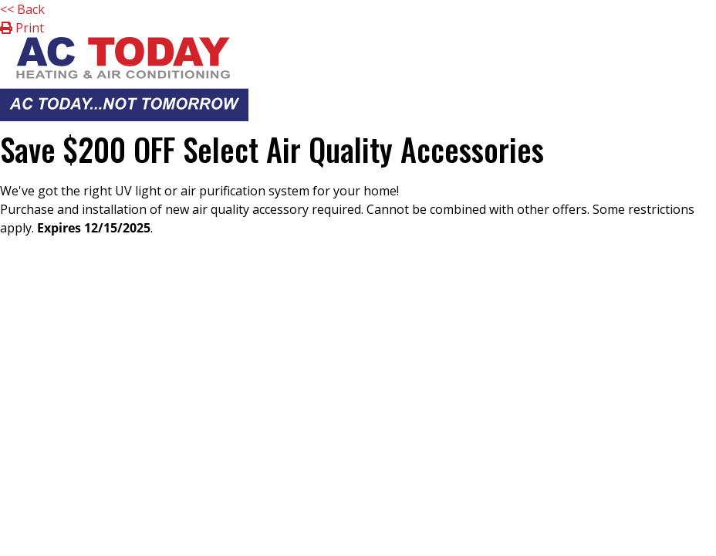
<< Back (22, 9)
